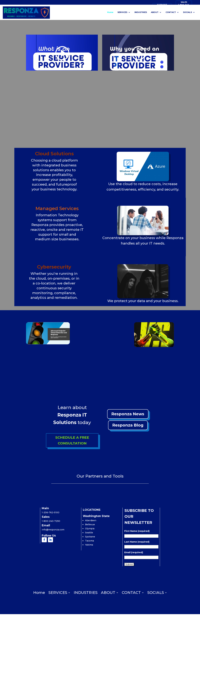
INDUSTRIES (140, 12)
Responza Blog (127, 425)
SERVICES (122, 12)
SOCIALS (187, 12)
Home (110, 12)
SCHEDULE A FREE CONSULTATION (72, 440)
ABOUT (154, 12)
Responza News (127, 414)
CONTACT (171, 12)
